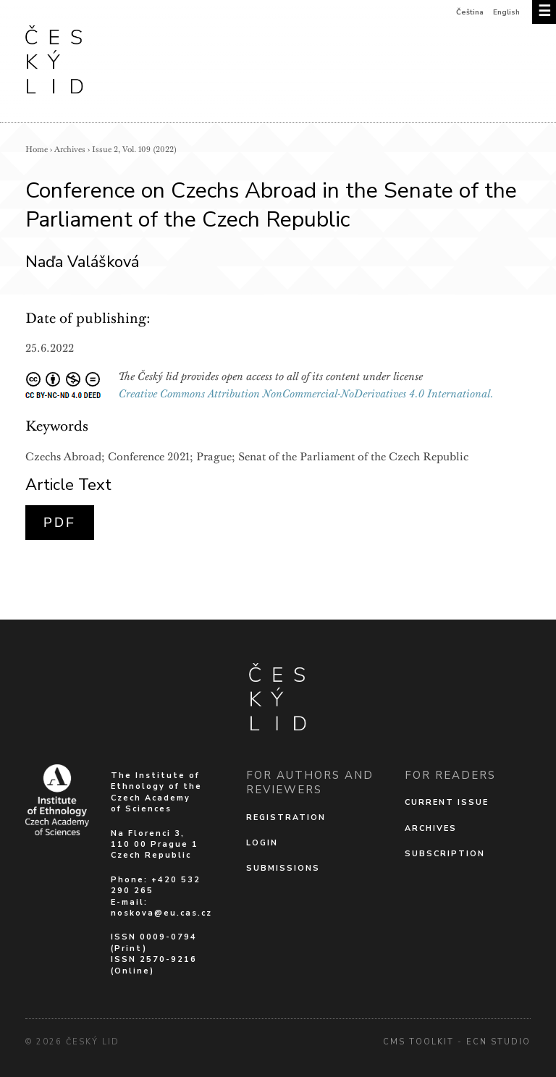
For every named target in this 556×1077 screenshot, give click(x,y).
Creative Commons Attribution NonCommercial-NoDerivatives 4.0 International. (306, 393)
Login (262, 842)
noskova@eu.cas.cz (161, 913)
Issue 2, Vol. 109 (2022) (134, 149)
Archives (69, 149)
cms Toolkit (418, 1041)
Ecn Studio (498, 1041)
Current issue (447, 802)
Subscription (445, 853)
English (506, 12)
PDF (59, 522)
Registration (286, 817)
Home (36, 149)
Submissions (283, 868)
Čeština (470, 12)
